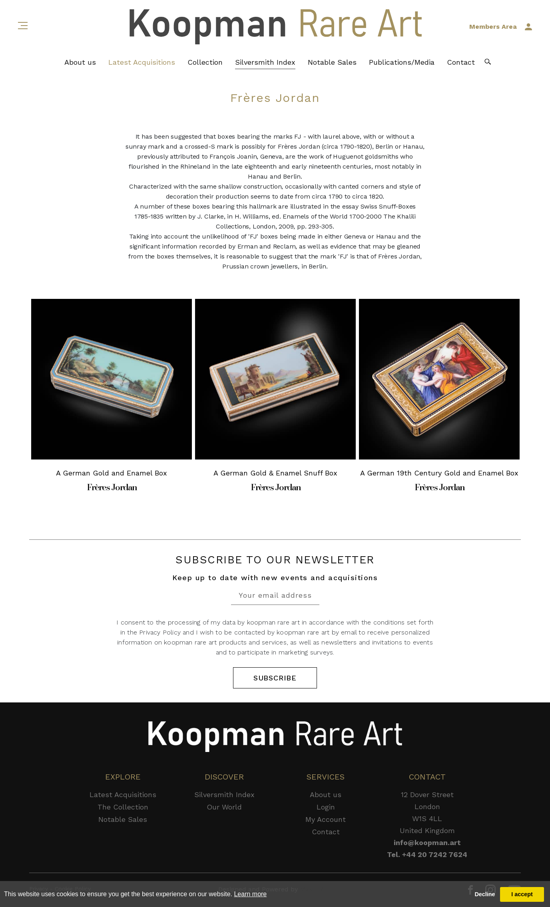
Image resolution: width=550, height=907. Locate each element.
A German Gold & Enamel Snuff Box (275, 473)
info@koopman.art (427, 842)
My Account (325, 819)
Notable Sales (332, 62)
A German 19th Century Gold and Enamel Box (439, 473)
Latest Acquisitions (141, 62)
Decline (484, 894)
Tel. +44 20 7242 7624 (427, 854)
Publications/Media (401, 62)
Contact (461, 62)
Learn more (250, 894)
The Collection (123, 807)
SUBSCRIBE (275, 678)
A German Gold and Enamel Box (111, 473)
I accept (522, 894)
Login (326, 807)
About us (80, 62)
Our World (224, 807)
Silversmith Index (265, 62)
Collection (205, 62)
